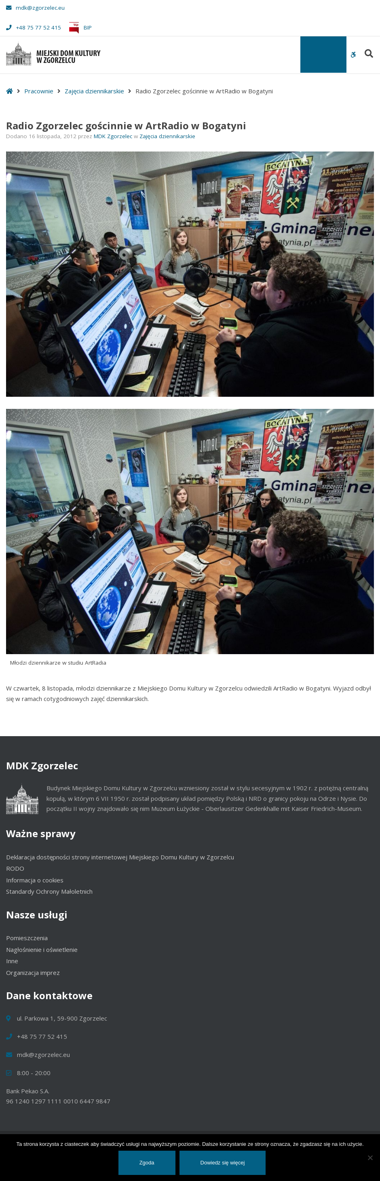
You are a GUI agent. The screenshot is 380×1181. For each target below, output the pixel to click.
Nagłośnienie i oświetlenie (42, 949)
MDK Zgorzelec (114, 136)
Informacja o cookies (34, 880)
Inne (12, 961)
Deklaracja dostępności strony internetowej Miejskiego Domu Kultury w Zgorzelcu (120, 857)
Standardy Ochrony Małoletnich (49, 891)
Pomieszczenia (27, 938)
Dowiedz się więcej (223, 1163)
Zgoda (146, 1163)
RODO (15, 868)
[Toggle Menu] (323, 54)
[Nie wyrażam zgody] (370, 1158)
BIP (79, 27)
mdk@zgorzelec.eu (35, 7)
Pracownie (38, 91)
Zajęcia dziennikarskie (94, 91)
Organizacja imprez (33, 972)
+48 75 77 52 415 (33, 27)
